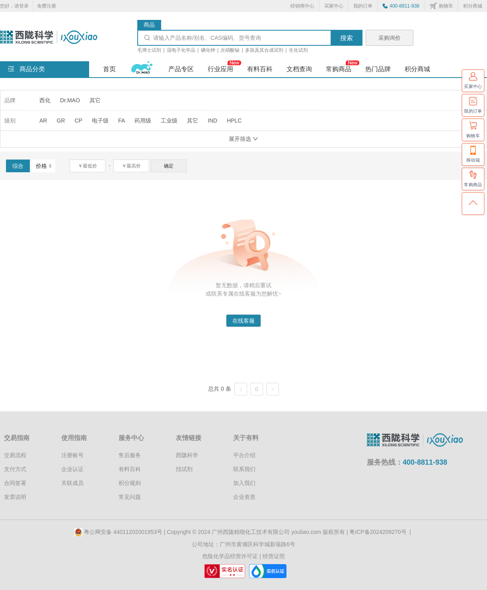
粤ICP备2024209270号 (377, 532)
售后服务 (130, 455)
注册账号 (72, 455)
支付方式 (15, 469)
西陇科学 (187, 455)
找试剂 (184, 469)
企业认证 (72, 469)
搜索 (346, 38)
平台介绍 (244, 455)
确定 (168, 166)
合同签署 (15, 483)
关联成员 (72, 483)
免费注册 (46, 6)
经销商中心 (302, 6)
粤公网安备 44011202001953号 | (120, 532)
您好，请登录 (14, 6)
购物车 (446, 6)
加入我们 (244, 483)
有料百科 (130, 469)
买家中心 (333, 6)
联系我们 (244, 469)
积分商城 (472, 6)
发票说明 (15, 497)
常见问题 (130, 497)
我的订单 (362, 6)
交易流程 (15, 455)
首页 (109, 69)
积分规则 (130, 483)
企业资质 (244, 497)
